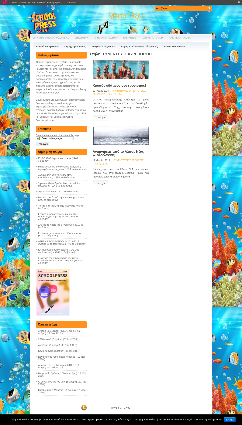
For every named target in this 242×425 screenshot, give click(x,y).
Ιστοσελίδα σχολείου (47, 46)
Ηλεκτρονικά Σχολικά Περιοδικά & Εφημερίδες (37, 2)
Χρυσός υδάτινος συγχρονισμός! (119, 85)
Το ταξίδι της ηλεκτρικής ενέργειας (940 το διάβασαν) (60, 207)
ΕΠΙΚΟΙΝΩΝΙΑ (81, 38)
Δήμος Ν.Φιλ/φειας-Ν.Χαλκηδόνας (139, 46)
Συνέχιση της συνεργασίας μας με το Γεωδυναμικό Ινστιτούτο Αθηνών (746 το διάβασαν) (60, 260)
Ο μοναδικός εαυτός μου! (51, 381)
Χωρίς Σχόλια (115, 94)
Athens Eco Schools (174, 46)
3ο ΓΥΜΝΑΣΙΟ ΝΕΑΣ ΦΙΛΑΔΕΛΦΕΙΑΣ (51, 38)
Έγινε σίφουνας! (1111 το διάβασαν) (58, 191)
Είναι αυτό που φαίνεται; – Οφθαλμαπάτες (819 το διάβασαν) (61, 234)
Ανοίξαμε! (43, 345)
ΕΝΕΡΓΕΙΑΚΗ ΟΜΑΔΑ (180, 38)
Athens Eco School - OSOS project (57, 330)
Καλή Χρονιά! (45, 350)
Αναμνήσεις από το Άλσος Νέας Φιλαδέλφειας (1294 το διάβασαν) (56, 176)
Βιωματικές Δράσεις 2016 (52, 373)
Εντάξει (229, 419)
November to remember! (51, 356)
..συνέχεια (100, 117)
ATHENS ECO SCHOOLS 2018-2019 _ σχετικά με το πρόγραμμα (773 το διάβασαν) (62, 242)
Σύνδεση (71, 2)
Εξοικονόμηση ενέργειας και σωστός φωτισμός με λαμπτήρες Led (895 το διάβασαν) (58, 216)
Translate (42, 144)
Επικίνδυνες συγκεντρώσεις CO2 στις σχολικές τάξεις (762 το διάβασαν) (58, 251)
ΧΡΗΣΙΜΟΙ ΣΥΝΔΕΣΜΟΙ (105, 38)
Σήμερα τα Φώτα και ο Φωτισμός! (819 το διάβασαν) (60, 226)
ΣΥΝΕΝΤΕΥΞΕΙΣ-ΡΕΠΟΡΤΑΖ (128, 160)
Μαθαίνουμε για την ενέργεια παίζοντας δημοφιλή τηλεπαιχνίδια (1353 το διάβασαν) (62, 167)
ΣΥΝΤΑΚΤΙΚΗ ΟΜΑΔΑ (153, 38)
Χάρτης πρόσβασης (74, 46)
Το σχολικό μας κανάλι (103, 46)
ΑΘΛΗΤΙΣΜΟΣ (119, 90)
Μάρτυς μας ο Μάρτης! (50, 390)
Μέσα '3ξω (126, 16)
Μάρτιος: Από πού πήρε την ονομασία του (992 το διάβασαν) (61, 198)
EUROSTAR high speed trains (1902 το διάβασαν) (59, 159)
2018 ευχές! (44, 339)
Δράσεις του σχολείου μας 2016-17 (57, 365)
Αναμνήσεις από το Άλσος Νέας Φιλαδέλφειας (118, 153)
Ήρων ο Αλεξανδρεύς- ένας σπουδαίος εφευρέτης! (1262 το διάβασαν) (59, 184)
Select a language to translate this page (57, 135)
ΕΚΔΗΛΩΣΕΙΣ (130, 38)
